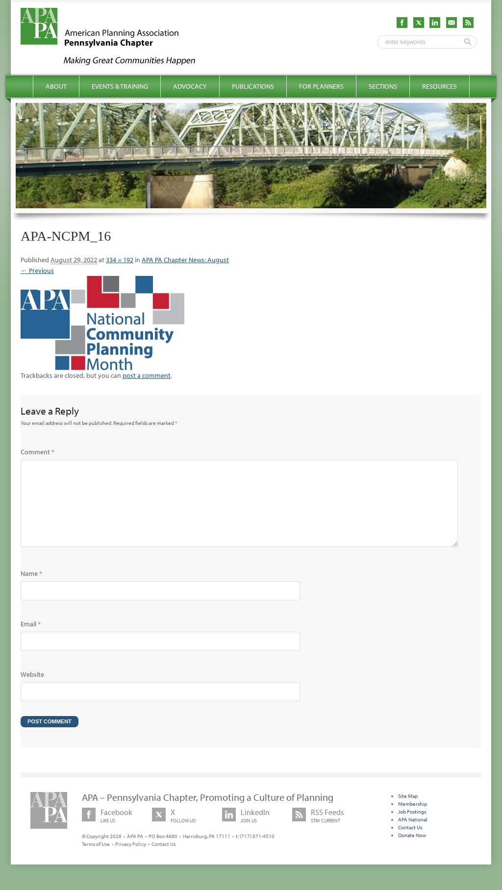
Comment (37, 451)
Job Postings (412, 827)
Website (32, 690)
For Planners (321, 86)
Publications (253, 86)
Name (31, 589)
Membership (412, 819)
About (56, 86)
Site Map (408, 811)
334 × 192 (119, 259)
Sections (383, 86)
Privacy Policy (130, 859)
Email (31, 639)
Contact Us (163, 859)
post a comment (147, 375)
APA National (412, 835)
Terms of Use (96, 859)
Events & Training (120, 86)
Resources (439, 86)
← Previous (37, 270)
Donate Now (412, 850)
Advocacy (190, 86)
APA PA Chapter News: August (185, 259)
